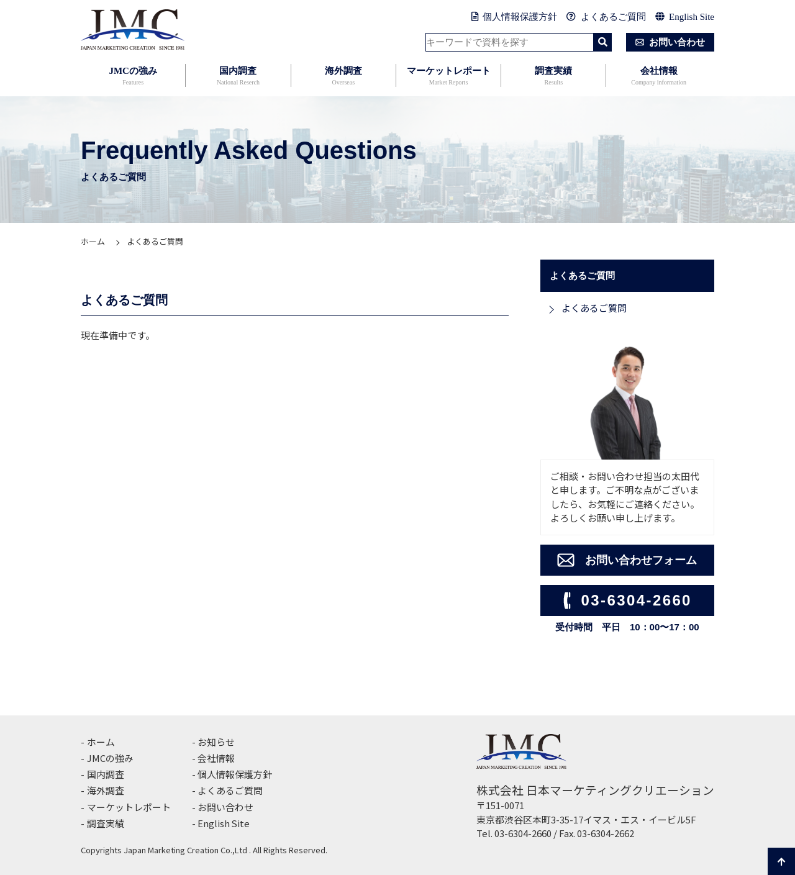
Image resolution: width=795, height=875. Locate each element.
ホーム (93, 241)
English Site (684, 17)
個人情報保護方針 (514, 17)
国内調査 (238, 77)
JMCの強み (133, 77)
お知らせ (216, 741)
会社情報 (658, 77)
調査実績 (553, 77)
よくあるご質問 (606, 17)
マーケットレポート (448, 77)
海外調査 (343, 77)
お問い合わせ (667, 42)
